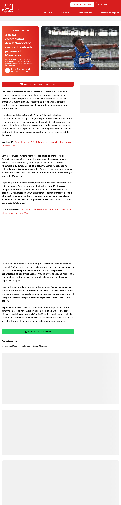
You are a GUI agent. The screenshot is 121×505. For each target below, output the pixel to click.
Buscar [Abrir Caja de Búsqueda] (102, 5)
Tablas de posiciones (82, 4)
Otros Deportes (85, 12)
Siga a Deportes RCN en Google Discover (38, 84)
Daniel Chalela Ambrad (20, 69)
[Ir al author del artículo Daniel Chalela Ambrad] (7, 70)
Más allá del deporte (110, 12)
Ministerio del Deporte (10, 346)
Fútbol (47, 12)
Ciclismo (65, 12)
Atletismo (26, 346)
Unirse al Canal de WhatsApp (38, 332)
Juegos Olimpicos (40, 346)
